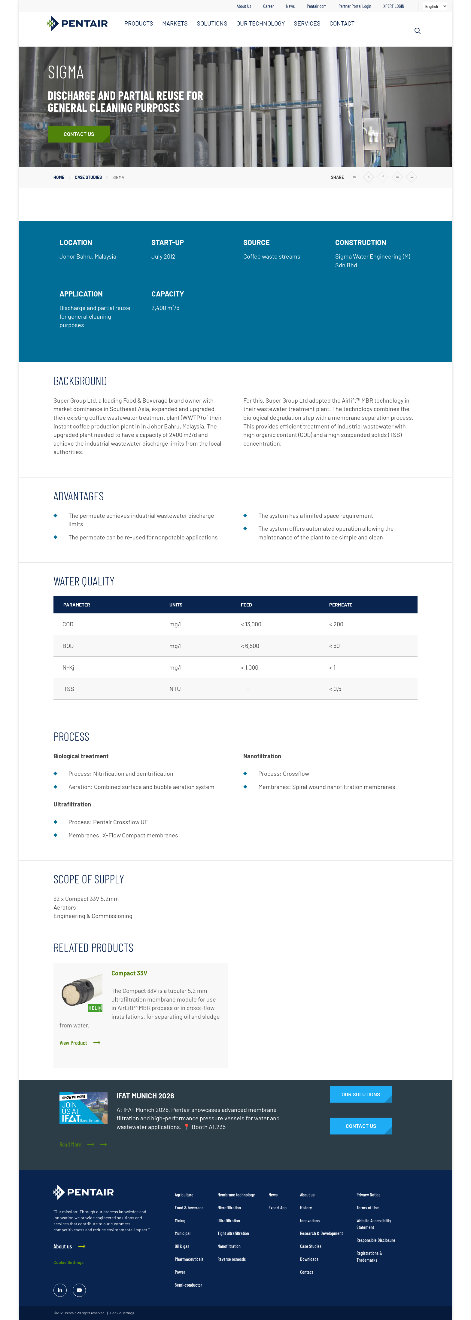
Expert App (278, 1207)
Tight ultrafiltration (233, 1233)
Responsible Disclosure (376, 1240)
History (306, 1207)
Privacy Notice (369, 1194)
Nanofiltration (229, 1246)
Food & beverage (189, 1207)
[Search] (418, 31)
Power (180, 1272)
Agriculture (184, 1194)
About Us (244, 6)
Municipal (182, 1233)
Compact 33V (129, 973)
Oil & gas (182, 1246)
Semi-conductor (188, 1285)
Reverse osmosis (231, 1259)
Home (58, 177)
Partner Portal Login (355, 6)
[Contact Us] (79, 134)
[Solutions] (361, 1094)
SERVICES (307, 23)
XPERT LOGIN (393, 6)
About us (307, 1194)
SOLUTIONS (212, 23)
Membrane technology (236, 1194)
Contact (306, 1272)
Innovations (310, 1220)
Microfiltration (229, 1207)
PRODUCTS (138, 23)
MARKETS (175, 23)
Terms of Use (368, 1207)
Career (268, 6)
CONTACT (342, 23)
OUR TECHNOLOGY (260, 23)
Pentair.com (317, 6)
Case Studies (88, 177)
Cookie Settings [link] (122, 1313)
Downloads (309, 1259)
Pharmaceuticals (189, 1259)
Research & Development (321, 1233)
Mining (180, 1220)
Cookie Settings (68, 1262)
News (290, 6)
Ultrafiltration (228, 1220)
